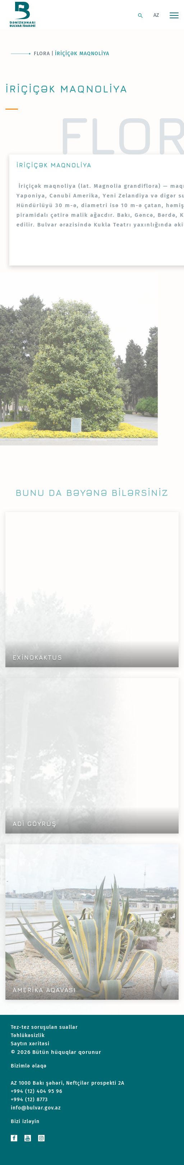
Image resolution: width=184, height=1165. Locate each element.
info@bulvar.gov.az (36, 1108)
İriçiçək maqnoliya (82, 54)
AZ (156, 15)
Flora (42, 54)
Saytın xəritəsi (30, 1044)
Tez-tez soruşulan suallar (44, 1027)
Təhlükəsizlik (28, 1035)
